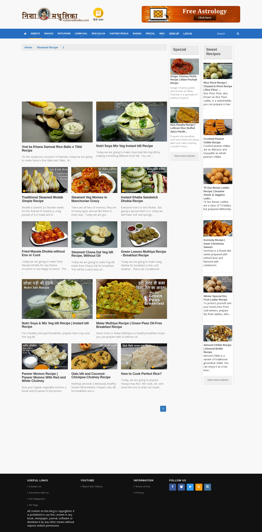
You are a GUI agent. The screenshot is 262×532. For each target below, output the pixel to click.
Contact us (35, 482)
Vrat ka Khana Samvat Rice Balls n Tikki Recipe (57, 147)
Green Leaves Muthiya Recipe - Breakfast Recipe (143, 249)
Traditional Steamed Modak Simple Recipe (42, 195)
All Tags (33, 501)
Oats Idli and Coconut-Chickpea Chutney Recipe (90, 372)
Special (179, 49)
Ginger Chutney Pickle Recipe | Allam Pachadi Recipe (183, 79)
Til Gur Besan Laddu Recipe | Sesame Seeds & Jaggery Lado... (217, 191)
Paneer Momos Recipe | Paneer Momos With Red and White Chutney (43, 373)
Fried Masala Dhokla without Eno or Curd (43, 249)
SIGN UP (174, 33)
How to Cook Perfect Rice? (141, 370)
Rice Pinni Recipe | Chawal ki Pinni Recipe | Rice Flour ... (217, 86)
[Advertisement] (94, 78)
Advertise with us (39, 489)
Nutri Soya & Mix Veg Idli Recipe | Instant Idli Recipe (55, 321)
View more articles (184, 155)
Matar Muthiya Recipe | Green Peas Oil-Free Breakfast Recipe (128, 321)
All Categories (37, 495)
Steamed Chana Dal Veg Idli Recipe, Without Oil (91, 250)
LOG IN (187, 33)
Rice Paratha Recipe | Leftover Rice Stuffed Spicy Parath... (182, 128)
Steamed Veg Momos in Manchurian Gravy (88, 195)
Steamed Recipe (47, 47)
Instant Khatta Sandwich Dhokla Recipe (139, 195)
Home (28, 47)
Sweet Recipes (213, 51)
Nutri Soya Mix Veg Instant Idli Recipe (124, 146)
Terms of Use (142, 482)
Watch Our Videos (92, 482)
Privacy (139, 489)
